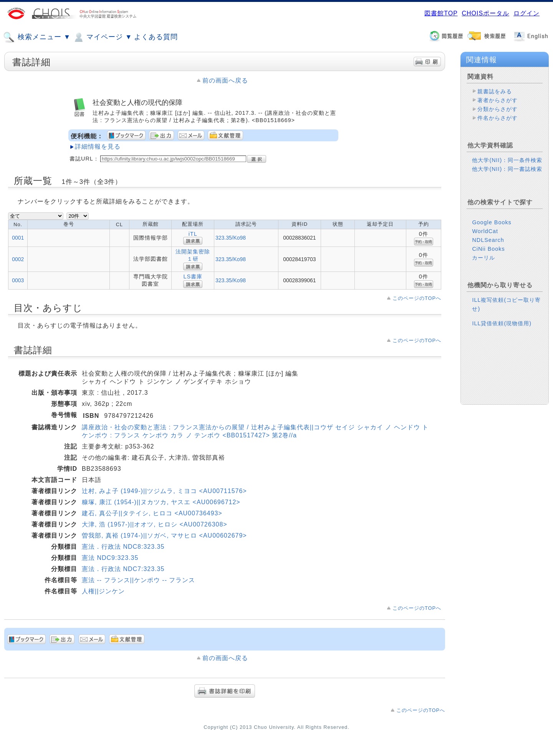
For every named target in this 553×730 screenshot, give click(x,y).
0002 (18, 259)
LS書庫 (192, 276)
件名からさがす (497, 118)
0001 (18, 238)
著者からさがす (497, 100)
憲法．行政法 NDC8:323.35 (123, 546)
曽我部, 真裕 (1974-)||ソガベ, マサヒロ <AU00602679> (164, 535)
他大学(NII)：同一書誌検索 (507, 169)
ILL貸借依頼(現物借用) (501, 323)
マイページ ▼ (102, 37)
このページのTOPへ (416, 298)
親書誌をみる (494, 91)
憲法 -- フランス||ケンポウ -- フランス (138, 580)
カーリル (483, 258)
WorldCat (485, 231)
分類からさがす (497, 109)
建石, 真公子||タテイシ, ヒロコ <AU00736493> (152, 513)
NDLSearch (488, 240)
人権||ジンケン (103, 591)
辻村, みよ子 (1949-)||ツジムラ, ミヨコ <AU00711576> (164, 491)
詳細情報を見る (98, 146)
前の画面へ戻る (225, 80)
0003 (18, 280)
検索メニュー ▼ (37, 37)
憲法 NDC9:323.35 (110, 558)
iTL (193, 234)
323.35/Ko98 (230, 238)
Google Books (491, 222)
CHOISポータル (485, 13)
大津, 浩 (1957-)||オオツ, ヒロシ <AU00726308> (154, 524)
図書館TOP (440, 13)
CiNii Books (488, 249)
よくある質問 (156, 37)
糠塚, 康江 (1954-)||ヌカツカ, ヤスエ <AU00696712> (161, 502)
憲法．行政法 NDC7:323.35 (123, 569)
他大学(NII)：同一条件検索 (507, 160)
